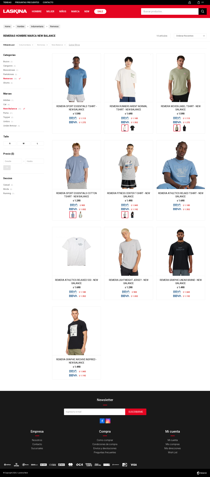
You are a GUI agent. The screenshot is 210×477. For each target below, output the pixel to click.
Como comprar (105, 440)
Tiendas (7, 2)
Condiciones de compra (104, 444)
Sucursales (37, 448)
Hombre (37, 11)
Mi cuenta (173, 440)
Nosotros (37, 440)
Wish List (172, 452)
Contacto (48, 2)
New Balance (57, 45)
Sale (100, 11)
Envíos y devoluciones (104, 448)
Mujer (50, 11)
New (86, 11)
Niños (62, 11)
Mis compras (173, 444)
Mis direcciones (172, 448)
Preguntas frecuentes (27, 2)
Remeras (41, 45)
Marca (75, 11)
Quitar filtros (74, 45)
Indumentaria (25, 45)
